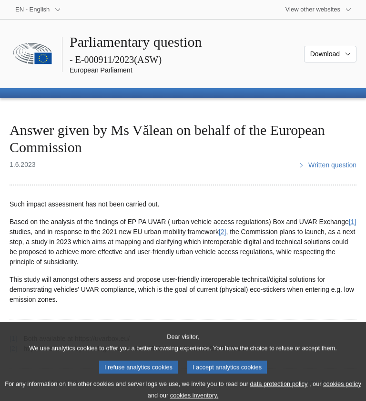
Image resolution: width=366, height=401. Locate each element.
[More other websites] (318, 9)
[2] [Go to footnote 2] (222, 232)
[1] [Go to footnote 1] (352, 222)
